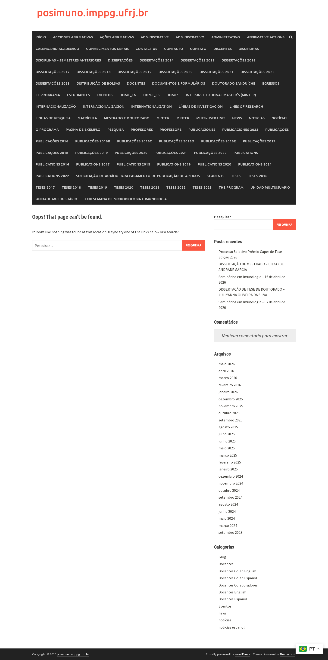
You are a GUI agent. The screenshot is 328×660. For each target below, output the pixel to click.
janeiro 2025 (228, 469)
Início (41, 37)
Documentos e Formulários (178, 83)
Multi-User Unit (210, 118)
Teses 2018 (71, 187)
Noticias (257, 118)
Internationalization (151, 106)
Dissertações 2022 (258, 71)
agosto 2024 (228, 504)
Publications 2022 (52, 175)
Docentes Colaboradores (238, 585)
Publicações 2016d (176, 141)
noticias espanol (232, 627)
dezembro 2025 (231, 399)
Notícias (279, 118)
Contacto (173, 48)
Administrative (155, 37)
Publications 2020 (214, 164)
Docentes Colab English (237, 571)
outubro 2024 (229, 490)
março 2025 (228, 455)
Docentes (136, 83)
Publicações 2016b (92, 141)
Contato (198, 48)
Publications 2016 (52, 164)
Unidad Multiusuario (270, 187)
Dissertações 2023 (53, 83)
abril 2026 (226, 370)
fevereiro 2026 (230, 385)
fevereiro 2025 (230, 462)
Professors (170, 129)
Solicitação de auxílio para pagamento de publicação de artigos (138, 175)
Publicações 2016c (134, 141)
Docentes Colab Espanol (238, 578)
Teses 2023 (202, 187)
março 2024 (228, 525)
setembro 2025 (230, 420)
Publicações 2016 (52, 141)
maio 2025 (227, 448)
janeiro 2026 (228, 392)
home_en (127, 94)
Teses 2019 (97, 187)
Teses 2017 (45, 187)
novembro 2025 (231, 406)
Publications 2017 (93, 164)
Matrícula (87, 118)
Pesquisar (222, 216)
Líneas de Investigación (201, 106)
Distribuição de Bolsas (98, 83)
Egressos (270, 83)
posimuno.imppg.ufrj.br (92, 12)
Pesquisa (115, 129)
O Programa (47, 129)
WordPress (242, 654)
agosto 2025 (228, 427)
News (237, 118)
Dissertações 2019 (135, 71)
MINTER (162, 118)
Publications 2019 (174, 164)
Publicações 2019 (91, 152)
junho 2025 (227, 441)
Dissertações (120, 60)
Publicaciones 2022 (240, 129)
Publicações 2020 (131, 152)
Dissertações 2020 (176, 71)
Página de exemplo (83, 129)
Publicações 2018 (52, 152)
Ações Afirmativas (117, 37)
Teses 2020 (123, 187)
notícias (225, 620)
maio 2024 (227, 518)
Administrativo (190, 37)
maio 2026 (227, 364)
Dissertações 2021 (217, 71)
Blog (222, 557)
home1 (172, 94)
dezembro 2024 (231, 476)
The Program (231, 187)
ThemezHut (287, 654)
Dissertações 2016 (239, 60)
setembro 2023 (230, 532)
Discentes (222, 48)
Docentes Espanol (233, 599)
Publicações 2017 (259, 141)
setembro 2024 (230, 497)
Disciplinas (249, 48)
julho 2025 (227, 434)
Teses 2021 (149, 187)
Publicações (277, 129)
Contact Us (146, 48)
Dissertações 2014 (157, 60)
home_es (151, 94)
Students (215, 175)
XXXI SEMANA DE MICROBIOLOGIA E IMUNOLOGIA (125, 198)
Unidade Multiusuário (56, 198)
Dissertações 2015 (198, 60)
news (223, 613)
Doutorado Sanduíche (233, 83)
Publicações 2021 (170, 152)
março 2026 (228, 377)
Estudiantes (78, 94)
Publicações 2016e (218, 141)
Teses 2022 (176, 187)
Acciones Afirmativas (73, 37)
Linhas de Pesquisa (53, 118)
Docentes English (232, 592)
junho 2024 (227, 511)
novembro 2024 (231, 483)
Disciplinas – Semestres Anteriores (68, 60)
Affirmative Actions (265, 37)
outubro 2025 (229, 413)
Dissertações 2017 (53, 71)
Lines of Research (246, 106)
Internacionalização (56, 106)
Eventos (104, 94)
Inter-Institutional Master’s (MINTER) (221, 94)
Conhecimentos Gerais (107, 48)
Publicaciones (201, 129)
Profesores (142, 129)
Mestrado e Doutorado (127, 118)
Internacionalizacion (103, 106)
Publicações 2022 (210, 152)
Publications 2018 (133, 164)
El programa (48, 94)
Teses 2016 (257, 175)
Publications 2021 (255, 164)
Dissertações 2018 (94, 71)
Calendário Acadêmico (57, 48)
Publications (246, 152)
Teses (236, 175)
